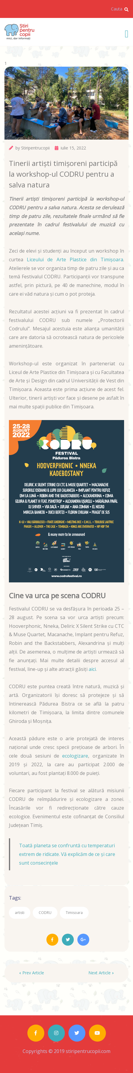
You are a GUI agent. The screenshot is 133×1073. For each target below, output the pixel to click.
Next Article (101, 973)
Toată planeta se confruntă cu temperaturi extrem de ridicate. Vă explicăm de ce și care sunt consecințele (67, 854)
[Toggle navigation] (127, 33)
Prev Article (31, 973)
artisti (19, 912)
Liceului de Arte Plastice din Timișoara (75, 259)
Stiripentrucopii (35, 148)
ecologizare (75, 756)
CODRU (45, 912)
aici (92, 669)
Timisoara (74, 912)
